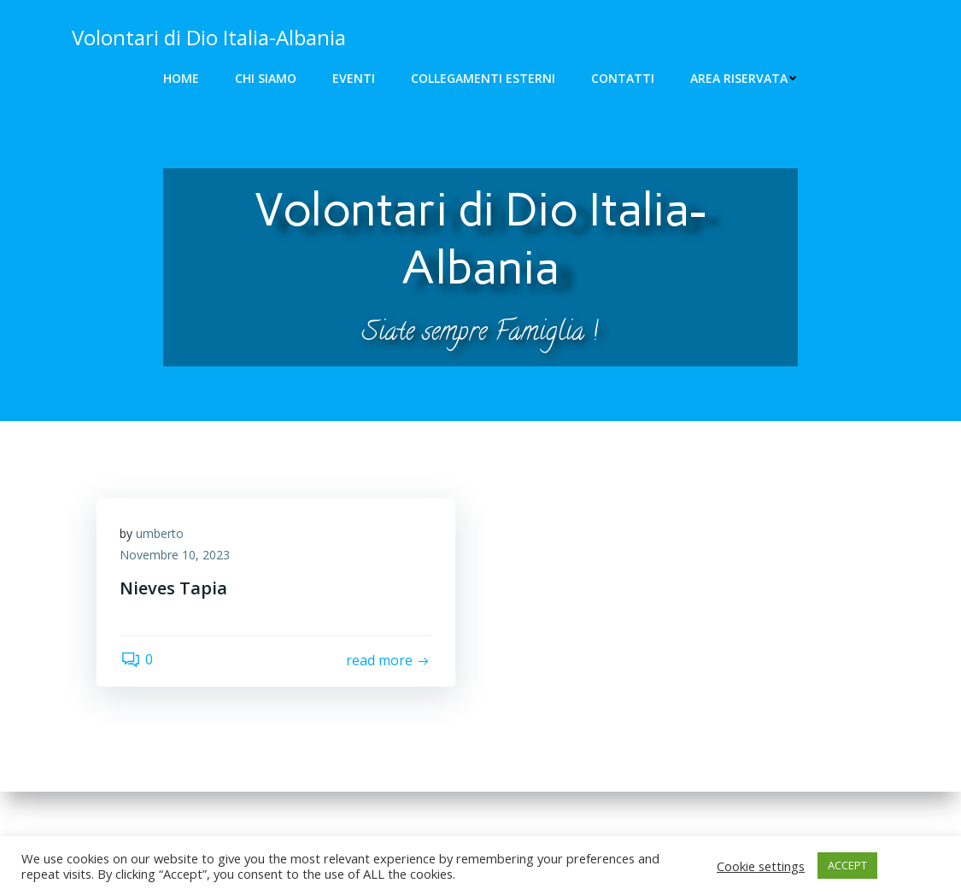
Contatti (622, 78)
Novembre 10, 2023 (177, 559)
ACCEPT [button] (847, 865)
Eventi (353, 78)
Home (181, 78)
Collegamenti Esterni (483, 78)
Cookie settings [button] (761, 866)
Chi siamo (265, 78)
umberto (162, 537)
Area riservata (744, 78)
